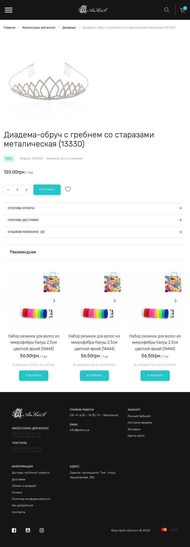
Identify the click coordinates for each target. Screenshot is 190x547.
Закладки (134, 429)
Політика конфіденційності (31, 499)
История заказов (140, 422)
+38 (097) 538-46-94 (26, 436)
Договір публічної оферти (31, 472)
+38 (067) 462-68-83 (26, 451)
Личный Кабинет (139, 416)
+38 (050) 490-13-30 (26, 433)
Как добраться (22, 505)
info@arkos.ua (79, 430)
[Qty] (17, 189)
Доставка (18, 479)
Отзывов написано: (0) (26, 232)
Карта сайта (136, 435)
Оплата (17, 492)
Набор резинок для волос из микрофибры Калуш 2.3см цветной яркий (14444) (33, 342)
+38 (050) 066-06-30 (27, 448)
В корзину (34, 375)
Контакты (18, 512)
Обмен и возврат (24, 485)
